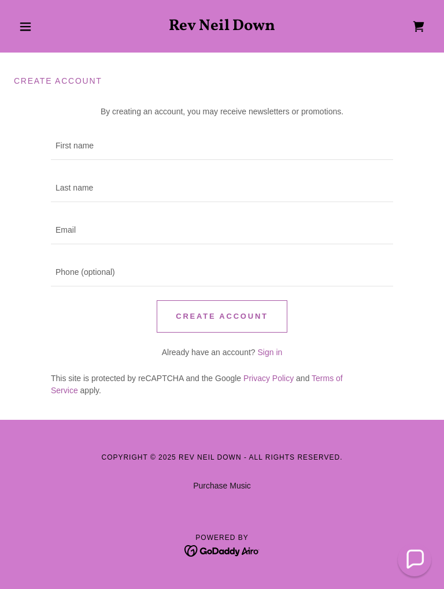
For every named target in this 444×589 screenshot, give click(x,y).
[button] (45, 26)
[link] (222, 27)
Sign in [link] (269, 352)
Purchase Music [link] (222, 485)
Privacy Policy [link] (268, 378)
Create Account (222, 316)
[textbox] (222, 146)
